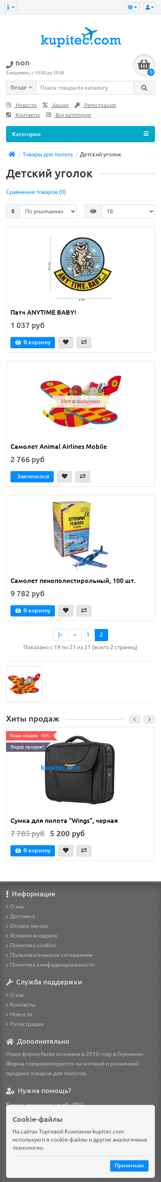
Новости (21, 105)
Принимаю (129, 1165)
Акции (56, 105)
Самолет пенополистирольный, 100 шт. (72, 580)
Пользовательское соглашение (49, 955)
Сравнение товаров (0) (36, 192)
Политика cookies (31, 945)
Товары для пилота (48, 154)
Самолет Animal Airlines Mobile (58, 446)
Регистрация (95, 105)
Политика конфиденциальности (50, 964)
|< (60, 634)
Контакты (23, 115)
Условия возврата (31, 935)
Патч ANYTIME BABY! (43, 312)
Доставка (20, 916)
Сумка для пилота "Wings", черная (64, 820)
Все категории (68, 115)
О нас (15, 906)
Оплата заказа (27, 926)
